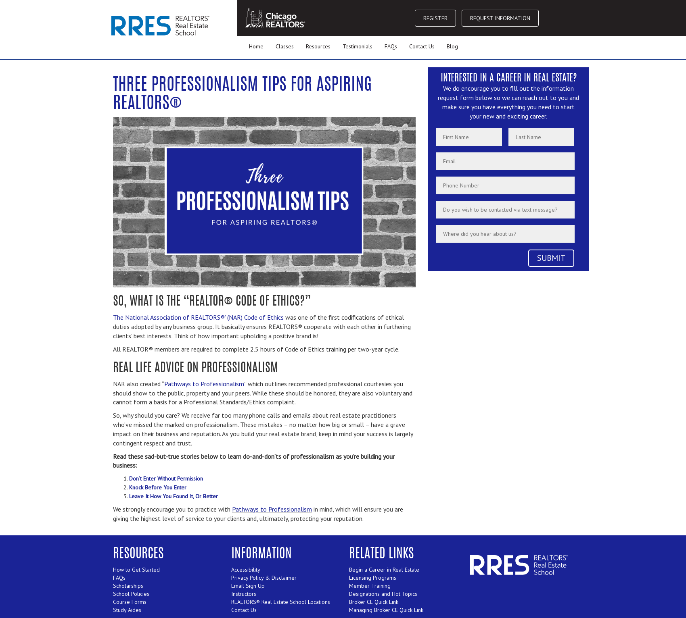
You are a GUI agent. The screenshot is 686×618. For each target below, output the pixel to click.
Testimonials (357, 46)
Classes (285, 46)
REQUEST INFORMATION (500, 18)
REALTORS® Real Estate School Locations (280, 602)
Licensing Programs (372, 577)
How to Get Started (136, 569)
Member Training (370, 585)
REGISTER (435, 18)
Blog (452, 46)
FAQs (391, 46)
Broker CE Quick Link (373, 602)
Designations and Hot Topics (383, 593)
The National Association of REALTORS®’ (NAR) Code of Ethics (198, 317)
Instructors (243, 593)
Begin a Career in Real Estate (384, 569)
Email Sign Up (248, 585)
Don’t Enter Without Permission (166, 478)
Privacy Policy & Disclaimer (264, 577)
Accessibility (245, 569)
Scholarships (128, 585)
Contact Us (422, 46)
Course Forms (129, 602)
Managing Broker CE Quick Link (386, 610)
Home (256, 46)
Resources (318, 46)
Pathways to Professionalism (204, 384)
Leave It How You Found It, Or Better (173, 496)
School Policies (131, 593)
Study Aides (127, 610)
